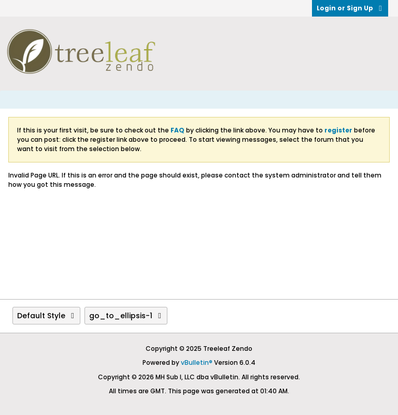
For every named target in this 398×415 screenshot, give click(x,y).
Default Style (46, 315)
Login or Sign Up (350, 8)
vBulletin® (196, 362)
